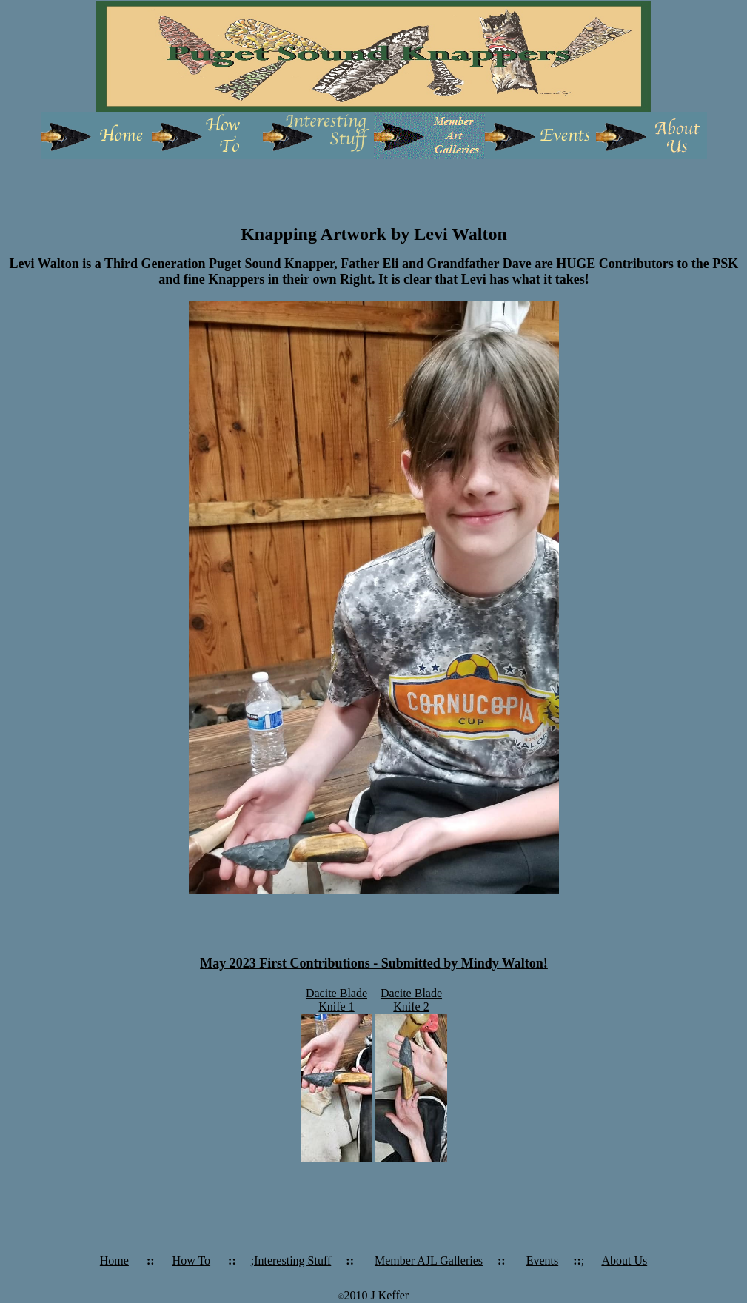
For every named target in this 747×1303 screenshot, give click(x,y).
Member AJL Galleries (429, 1260)
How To (191, 1260)
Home (114, 1260)
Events (542, 1260)
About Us (624, 1260)
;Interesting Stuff (291, 1260)
